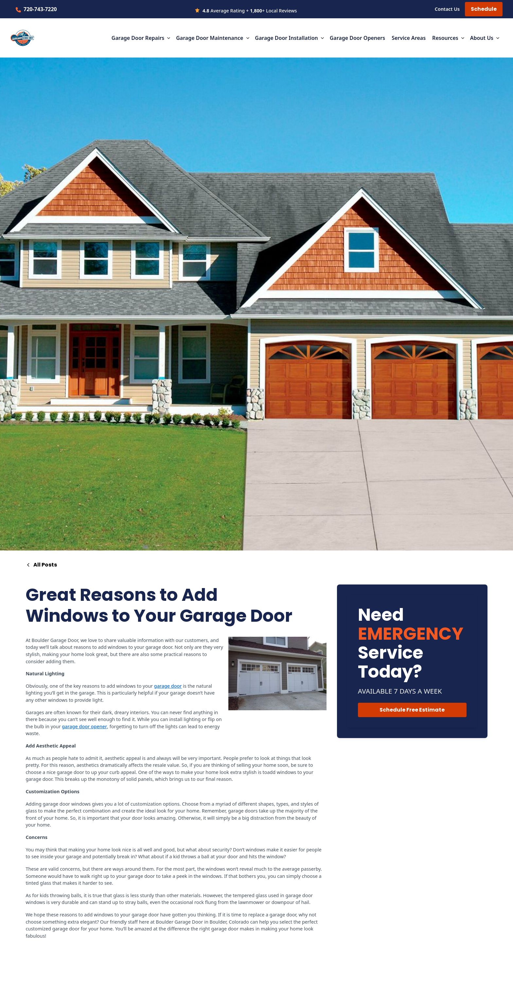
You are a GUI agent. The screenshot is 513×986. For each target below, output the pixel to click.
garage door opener (84, 726)
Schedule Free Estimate (412, 710)
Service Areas (409, 37)
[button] (141, 37)
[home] (22, 38)
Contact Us (447, 9)
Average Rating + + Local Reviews (250, 11)
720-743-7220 (40, 9)
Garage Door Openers (357, 37)
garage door (168, 686)
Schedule (484, 9)
